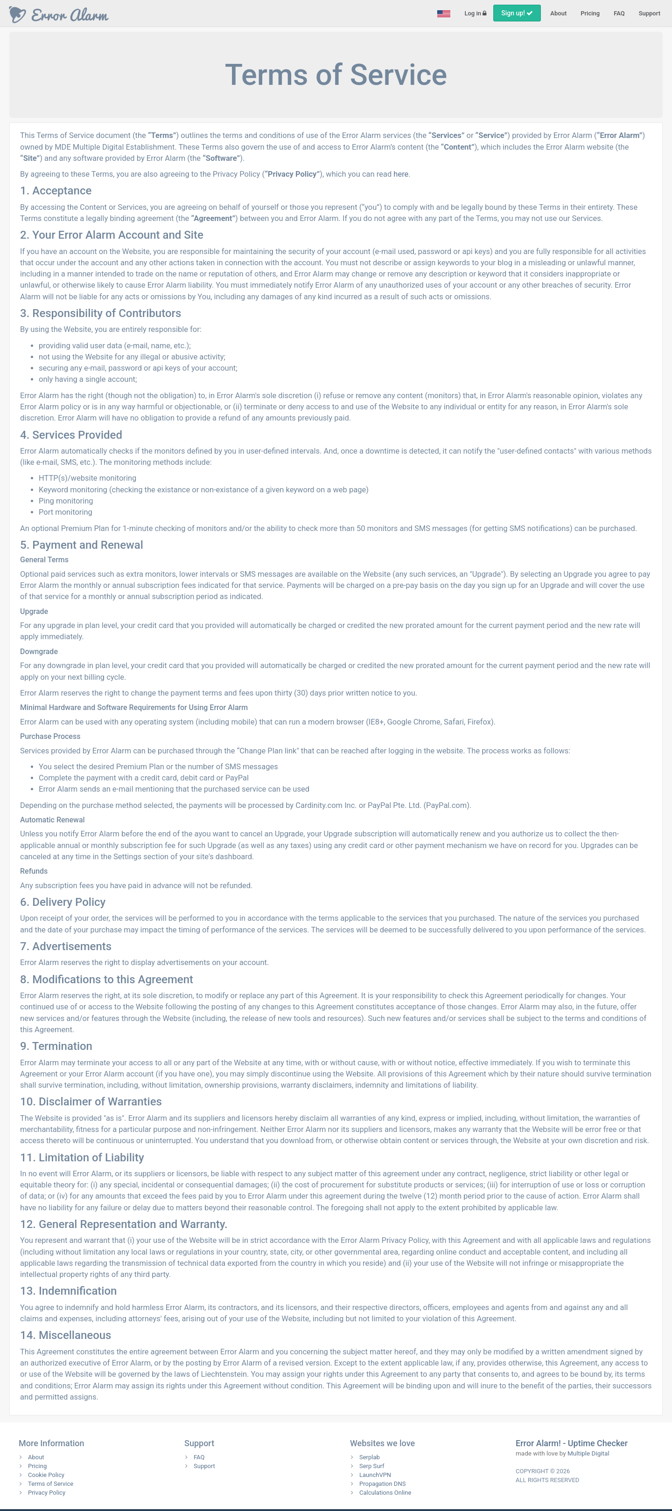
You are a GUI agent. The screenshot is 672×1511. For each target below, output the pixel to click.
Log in (475, 13)
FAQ (619, 13)
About (558, 13)
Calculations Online (385, 1492)
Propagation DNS (382, 1483)
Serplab (369, 1457)
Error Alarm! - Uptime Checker (572, 1443)
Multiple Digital (588, 1453)
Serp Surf (371, 1466)
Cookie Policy (46, 1474)
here (400, 174)
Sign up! (517, 13)
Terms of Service (50, 1483)
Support (649, 13)
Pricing (590, 13)
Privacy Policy (46, 1492)
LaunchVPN (375, 1474)
